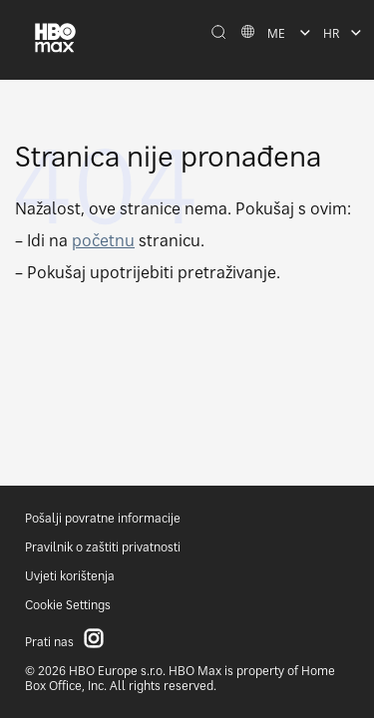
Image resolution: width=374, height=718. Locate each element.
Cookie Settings (68, 604)
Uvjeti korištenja (70, 575)
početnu (103, 240)
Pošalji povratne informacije (103, 518)
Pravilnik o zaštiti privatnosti (103, 546)
